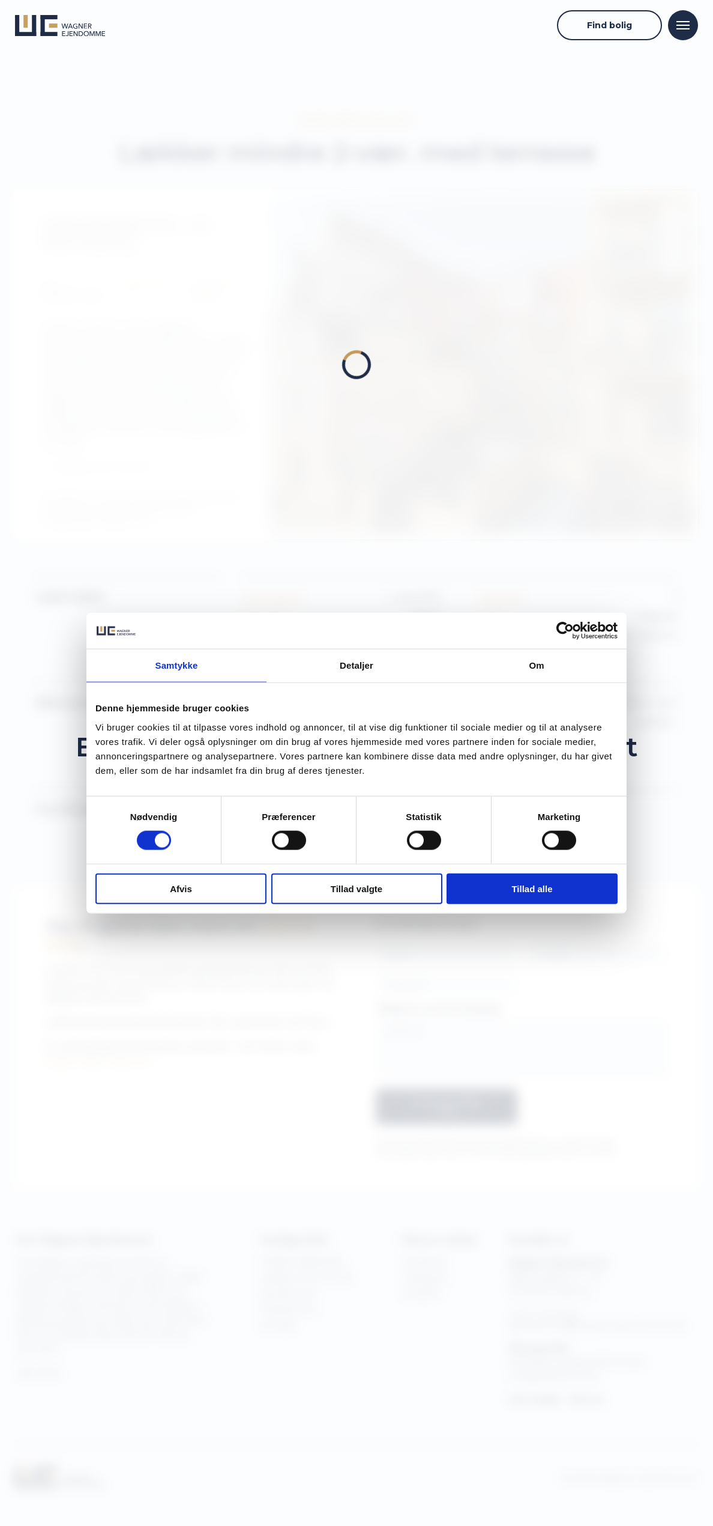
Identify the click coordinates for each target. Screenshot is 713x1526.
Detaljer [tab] (356, 665)
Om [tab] (536, 665)
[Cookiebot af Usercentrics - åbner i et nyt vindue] (565, 631)
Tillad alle (531, 888)
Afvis (181, 888)
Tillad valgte (356, 888)
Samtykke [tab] (176, 665)
